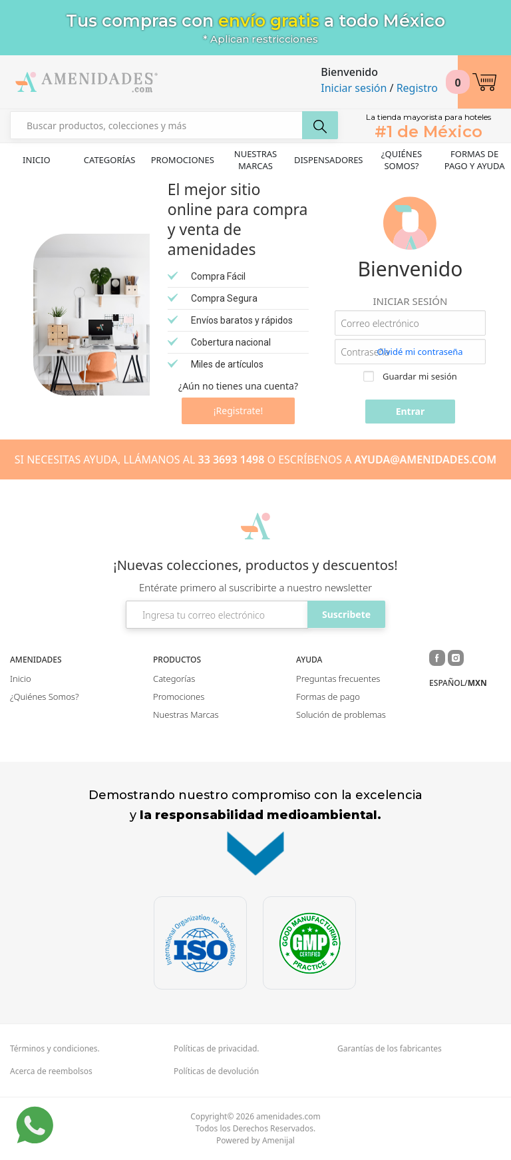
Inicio (36, 160)
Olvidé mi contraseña (419, 352)
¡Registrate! (238, 410)
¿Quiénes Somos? (401, 160)
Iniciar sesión (354, 88)
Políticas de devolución (216, 1071)
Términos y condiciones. (55, 1048)
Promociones (182, 160)
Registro (417, 88)
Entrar (410, 411)
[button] (484, 82)
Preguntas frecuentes (338, 679)
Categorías (110, 160)
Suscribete (346, 614)
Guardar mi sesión (410, 376)
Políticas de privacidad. (216, 1048)
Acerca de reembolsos (51, 1071)
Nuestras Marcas (255, 160)
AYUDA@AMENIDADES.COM (426, 459)
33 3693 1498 (231, 459)
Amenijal (278, 1140)
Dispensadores (328, 160)
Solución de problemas (341, 715)
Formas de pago (328, 697)
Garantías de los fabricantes (389, 1048)
